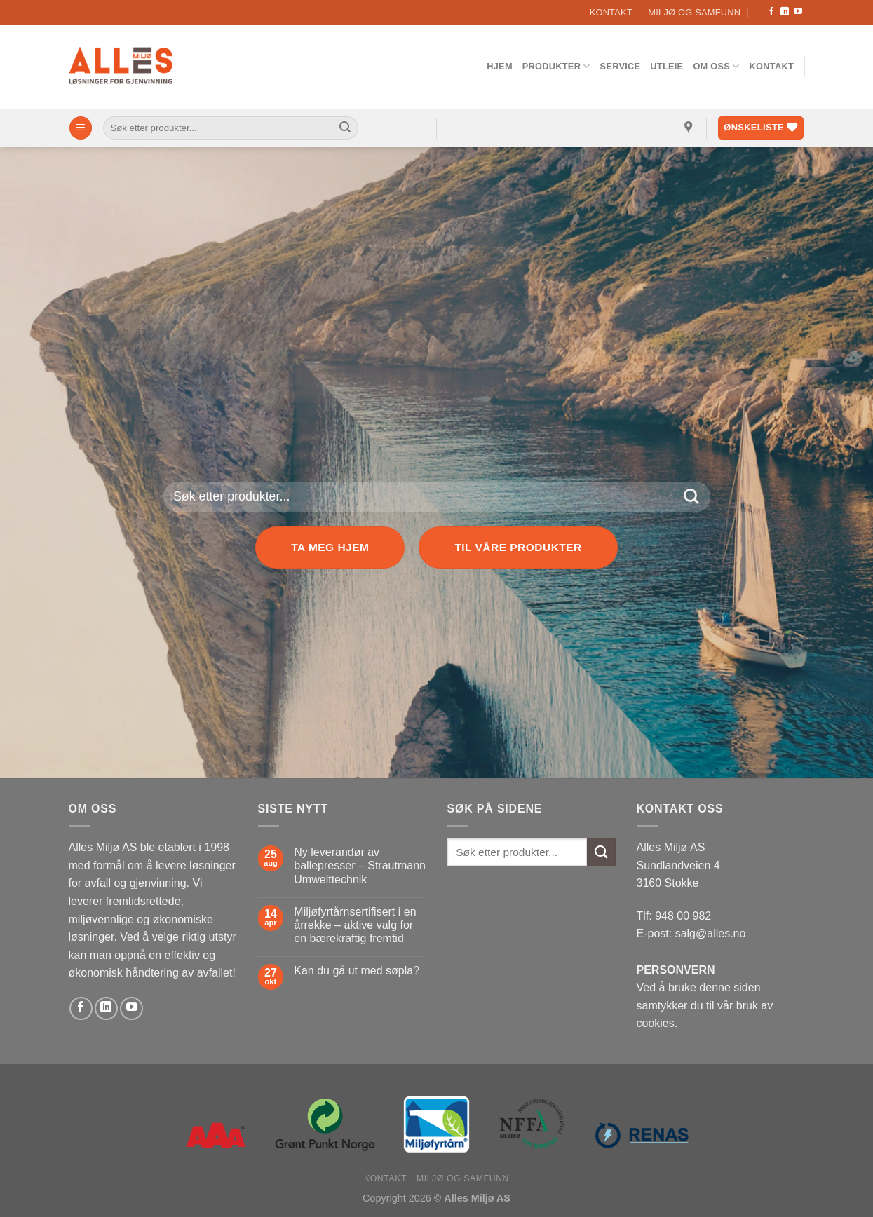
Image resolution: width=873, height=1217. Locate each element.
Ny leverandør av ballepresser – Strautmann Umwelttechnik (360, 865)
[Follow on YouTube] (798, 12)
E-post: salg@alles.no (691, 933)
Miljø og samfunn (694, 12)
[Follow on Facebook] (771, 12)
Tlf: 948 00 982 (674, 916)
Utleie (666, 66)
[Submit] (345, 128)
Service (620, 66)
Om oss (716, 66)
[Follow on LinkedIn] (784, 12)
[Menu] (80, 128)
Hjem (500, 66)
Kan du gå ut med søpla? (356, 971)
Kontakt (611, 12)
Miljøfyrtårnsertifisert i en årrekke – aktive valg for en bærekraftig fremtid (355, 925)
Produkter (556, 66)
